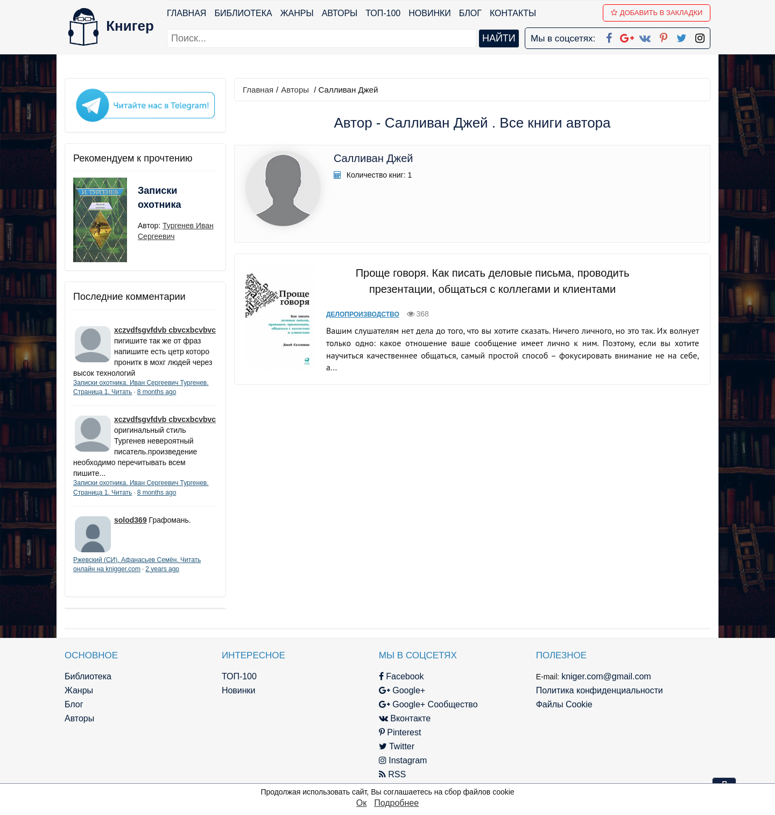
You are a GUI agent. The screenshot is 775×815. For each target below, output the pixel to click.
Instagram (403, 760)
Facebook (401, 676)
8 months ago (157, 392)
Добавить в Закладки (657, 13)
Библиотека (243, 13)
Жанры (297, 13)
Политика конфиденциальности (599, 690)
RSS (392, 774)
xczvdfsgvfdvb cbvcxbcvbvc (165, 330)
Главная (186, 13)
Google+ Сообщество (428, 704)
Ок (361, 802)
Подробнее (396, 802)
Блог (470, 13)
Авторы (340, 13)
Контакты (513, 13)
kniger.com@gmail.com (606, 676)
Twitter (396, 746)
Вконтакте (405, 718)
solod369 (130, 520)
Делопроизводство (362, 314)
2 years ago (162, 569)
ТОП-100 (382, 13)
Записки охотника (159, 197)
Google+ (402, 690)
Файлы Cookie (564, 704)
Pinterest (400, 732)
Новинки (429, 13)
